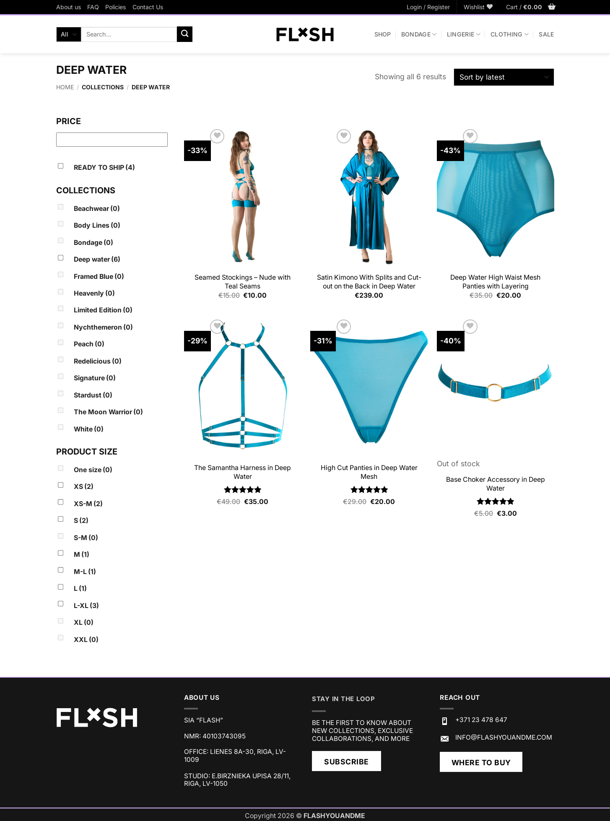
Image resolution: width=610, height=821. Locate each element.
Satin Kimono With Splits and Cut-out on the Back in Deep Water (369, 281)
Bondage (93, 243)
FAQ (93, 6)
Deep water (97, 259)
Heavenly (94, 293)
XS (83, 487)
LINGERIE (463, 34)
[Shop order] (504, 77)
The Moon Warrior (108, 412)
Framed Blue (99, 277)
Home (65, 87)
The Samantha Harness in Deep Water (242, 472)
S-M (86, 538)
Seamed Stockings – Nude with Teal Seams (243, 281)
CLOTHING (510, 34)
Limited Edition (103, 310)
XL (83, 622)
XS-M (88, 504)
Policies (115, 6)
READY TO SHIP (104, 167)
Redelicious (98, 361)
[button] (428, 7)
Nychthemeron (103, 327)
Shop (382, 34)
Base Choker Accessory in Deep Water (495, 483)
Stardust (93, 395)
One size (93, 470)
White (89, 429)
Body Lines (97, 225)
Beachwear (97, 209)
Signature (95, 378)
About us (68, 6)
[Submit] (184, 34)
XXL (86, 640)
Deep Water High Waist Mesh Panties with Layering (495, 281)
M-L (85, 572)
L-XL (86, 606)
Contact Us (147, 6)
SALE (546, 34)
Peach (89, 344)
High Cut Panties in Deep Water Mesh (369, 472)
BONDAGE (419, 34)
